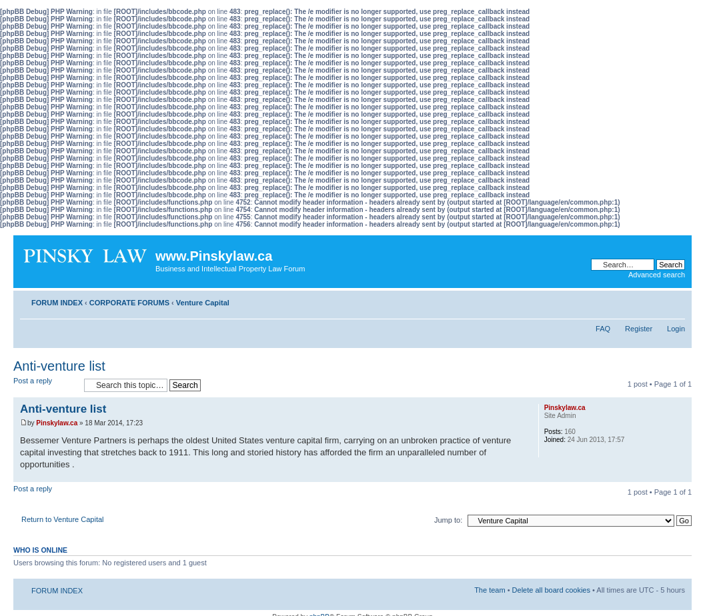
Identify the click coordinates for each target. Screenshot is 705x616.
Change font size (675, 300)
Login (676, 329)
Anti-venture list (59, 366)
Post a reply (45, 385)
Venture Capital (202, 303)
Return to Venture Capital (62, 519)
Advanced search (656, 275)
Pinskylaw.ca (56, 423)
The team (489, 590)
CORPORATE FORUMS (129, 303)
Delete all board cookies (551, 590)
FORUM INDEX (57, 303)
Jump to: (448, 520)
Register (638, 329)
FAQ (603, 329)
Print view (655, 300)
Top (681, 475)
